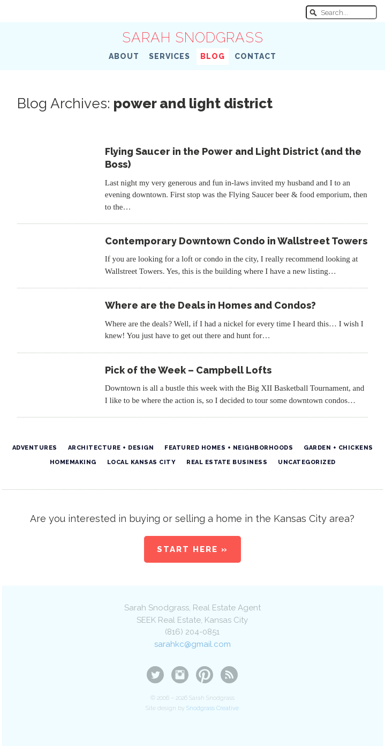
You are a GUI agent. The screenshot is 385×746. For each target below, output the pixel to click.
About (124, 56)
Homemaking (73, 462)
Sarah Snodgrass (192, 37)
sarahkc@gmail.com (192, 644)
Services (169, 56)
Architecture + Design (111, 447)
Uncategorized (307, 462)
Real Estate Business (226, 462)
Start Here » (192, 549)
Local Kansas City (141, 462)
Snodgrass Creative (212, 708)
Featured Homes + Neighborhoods (228, 447)
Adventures (34, 447)
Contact (255, 56)
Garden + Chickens (338, 447)
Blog (212, 56)
